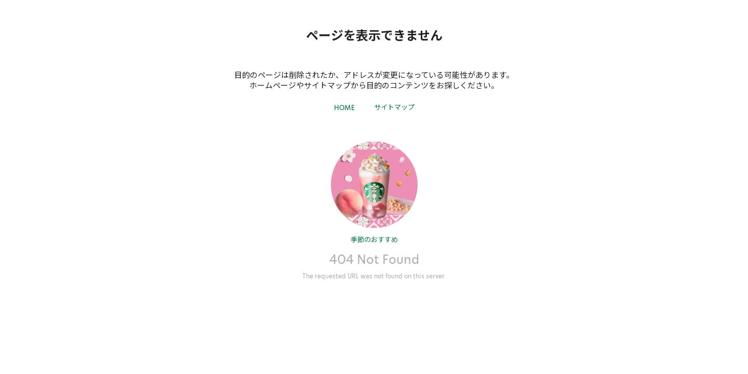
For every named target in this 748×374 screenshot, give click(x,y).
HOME (344, 107)
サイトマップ (394, 107)
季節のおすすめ (374, 239)
